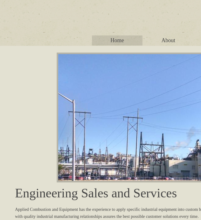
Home (117, 40)
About (168, 40)
